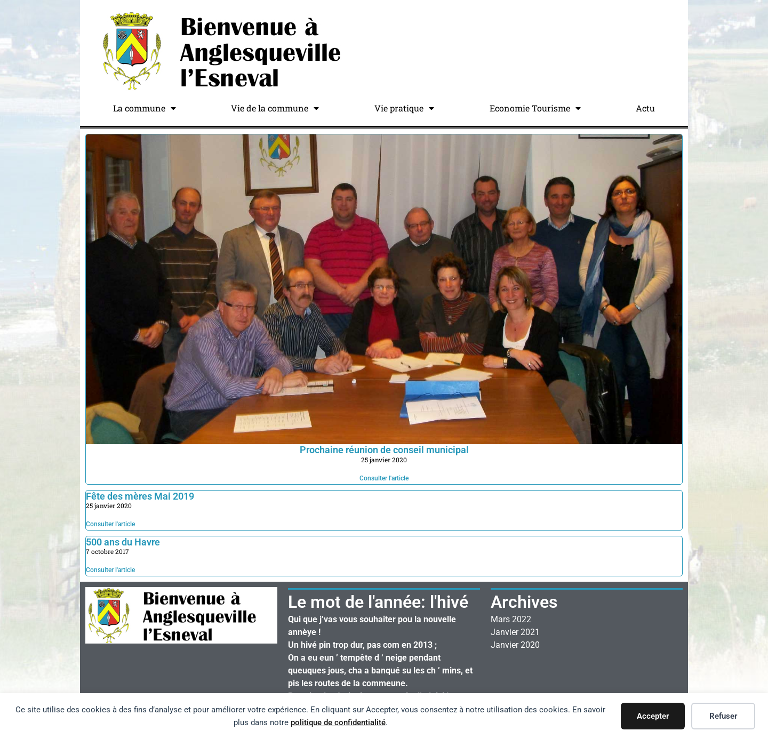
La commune (144, 108)
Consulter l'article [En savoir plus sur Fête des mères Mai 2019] (110, 524)
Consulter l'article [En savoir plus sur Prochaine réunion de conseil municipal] (384, 478)
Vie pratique (404, 108)
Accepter (653, 716)
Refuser (723, 716)
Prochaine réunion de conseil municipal (384, 449)
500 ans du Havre (123, 542)
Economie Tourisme (535, 108)
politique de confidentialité (338, 722)
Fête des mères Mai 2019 (140, 496)
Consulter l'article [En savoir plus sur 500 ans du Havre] (110, 570)
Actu (645, 108)
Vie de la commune (275, 108)
